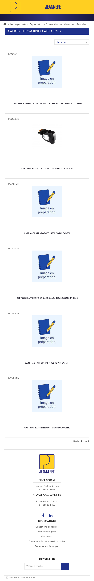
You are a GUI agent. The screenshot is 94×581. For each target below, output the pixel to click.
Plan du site (47, 536)
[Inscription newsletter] (65, 566)
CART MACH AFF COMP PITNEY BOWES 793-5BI (47, 362)
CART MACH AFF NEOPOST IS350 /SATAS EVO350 (47, 233)
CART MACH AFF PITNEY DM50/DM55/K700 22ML (47, 427)
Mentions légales (47, 531)
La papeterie (18, 24)
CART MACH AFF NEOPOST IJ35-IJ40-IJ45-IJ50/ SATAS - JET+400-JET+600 (47, 103)
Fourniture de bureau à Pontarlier (47, 541)
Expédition (36, 24)
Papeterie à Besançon (47, 546)
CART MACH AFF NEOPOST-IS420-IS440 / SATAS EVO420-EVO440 (47, 298)
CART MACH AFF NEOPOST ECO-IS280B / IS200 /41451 (47, 168)
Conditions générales (47, 527)
